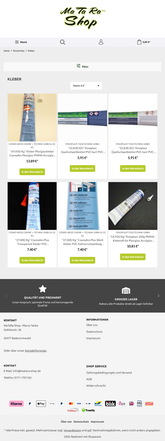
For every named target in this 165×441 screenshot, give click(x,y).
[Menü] (21, 42)
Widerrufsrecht (96, 385)
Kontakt (10, 365)
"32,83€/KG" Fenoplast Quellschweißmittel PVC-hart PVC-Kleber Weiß (133, 151)
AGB (89, 378)
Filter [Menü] (82, 66)
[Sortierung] (86, 86)
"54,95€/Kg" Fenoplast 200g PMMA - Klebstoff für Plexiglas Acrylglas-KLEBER (133, 240)
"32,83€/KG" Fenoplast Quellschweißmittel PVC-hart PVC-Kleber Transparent (82, 151)
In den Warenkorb (32, 172)
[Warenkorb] (143, 42)
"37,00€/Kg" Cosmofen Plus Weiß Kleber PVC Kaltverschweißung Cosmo (82, 243)
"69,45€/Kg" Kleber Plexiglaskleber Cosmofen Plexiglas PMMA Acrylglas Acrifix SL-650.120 (32, 154)
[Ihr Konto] (101, 42)
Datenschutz (94, 331)
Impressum (93, 337)
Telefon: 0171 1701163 (17, 377)
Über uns (92, 324)
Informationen (98, 319)
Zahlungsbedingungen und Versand (109, 372)
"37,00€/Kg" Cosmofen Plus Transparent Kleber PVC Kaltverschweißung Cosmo (32, 243)
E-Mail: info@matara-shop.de (22, 370)
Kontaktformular (36, 350)
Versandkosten (72, 430)
